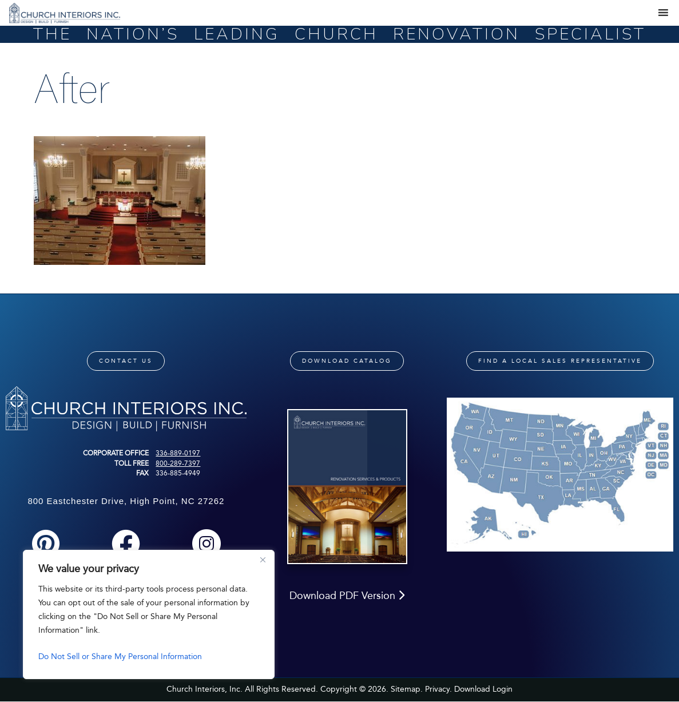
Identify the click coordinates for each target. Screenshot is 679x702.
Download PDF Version (346, 595)
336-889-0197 (178, 453)
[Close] (262, 559)
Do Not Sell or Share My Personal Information (120, 656)
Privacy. (438, 689)
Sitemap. (407, 689)
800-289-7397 (178, 463)
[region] (149, 614)
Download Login (483, 689)
